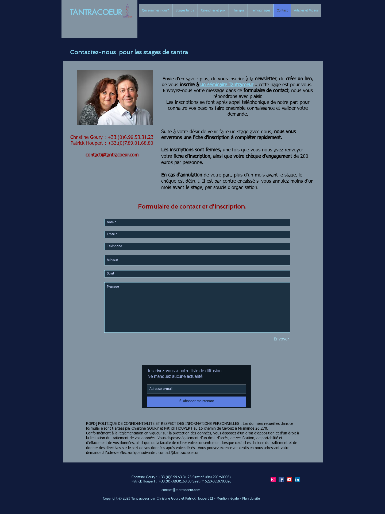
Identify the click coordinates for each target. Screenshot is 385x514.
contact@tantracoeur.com (112, 155)
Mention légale (227, 498)
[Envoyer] (281, 339)
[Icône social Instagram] (273, 479)
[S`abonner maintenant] (196, 402)
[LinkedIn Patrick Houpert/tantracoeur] (297, 479)
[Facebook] (281, 479)
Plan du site (251, 498)
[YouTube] (289, 479)
